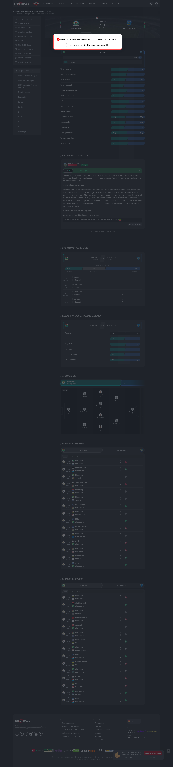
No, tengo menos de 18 (97, 45)
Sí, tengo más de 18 (76, 45)
